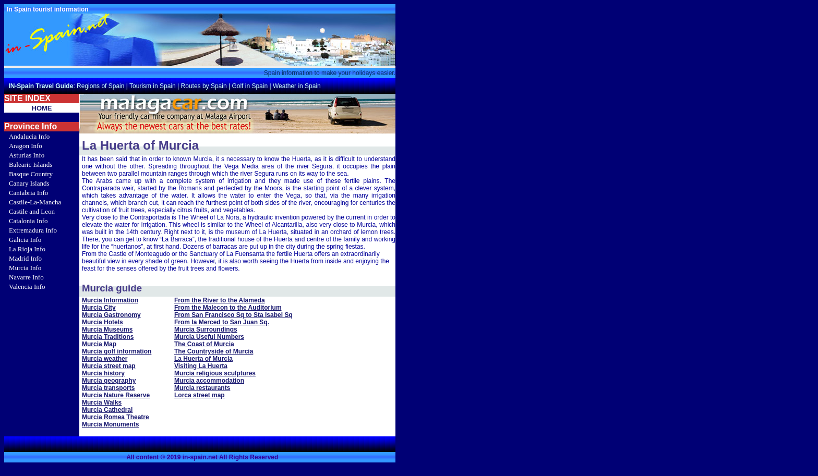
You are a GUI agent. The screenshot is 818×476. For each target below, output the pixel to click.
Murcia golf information (116, 351)
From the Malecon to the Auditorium (228, 307)
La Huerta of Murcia (203, 358)
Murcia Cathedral (107, 409)
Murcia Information (110, 300)
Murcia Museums (107, 329)
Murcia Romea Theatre (115, 417)
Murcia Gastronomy (111, 315)
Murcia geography (109, 380)
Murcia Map (99, 344)
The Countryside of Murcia (213, 351)
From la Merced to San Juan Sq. (221, 322)
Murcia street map (109, 366)
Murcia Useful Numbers (209, 336)
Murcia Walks (102, 402)
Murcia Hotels (102, 322)
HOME (42, 108)
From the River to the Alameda (219, 300)
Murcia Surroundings (205, 329)
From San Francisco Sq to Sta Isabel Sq (233, 315)
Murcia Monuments (110, 424)
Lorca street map (199, 395)
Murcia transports (108, 388)
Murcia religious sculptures (215, 373)
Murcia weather (104, 358)
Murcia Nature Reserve (116, 395)
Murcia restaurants (202, 388)
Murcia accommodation (209, 380)
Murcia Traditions (108, 336)
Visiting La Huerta (200, 366)
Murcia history (103, 373)
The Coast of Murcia (204, 344)
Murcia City (99, 307)
